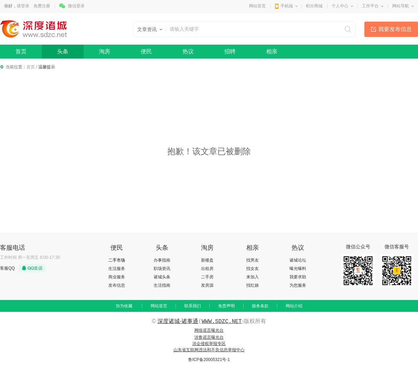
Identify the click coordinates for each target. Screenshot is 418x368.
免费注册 (41, 5)
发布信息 (116, 285)
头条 (62, 51)
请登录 (23, 5)
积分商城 (314, 5)
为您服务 (297, 285)
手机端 (286, 5)
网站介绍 (294, 305)
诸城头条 (162, 277)
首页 (20, 51)
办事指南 (162, 260)
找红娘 (252, 285)
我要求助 (297, 277)
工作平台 (370, 5)
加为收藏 (124, 305)
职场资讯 (162, 268)
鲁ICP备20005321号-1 (209, 359)
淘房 (104, 51)
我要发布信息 (395, 29)
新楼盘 (207, 260)
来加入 (252, 277)
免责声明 (226, 305)
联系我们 (192, 305)
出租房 (207, 268)
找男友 (252, 260)
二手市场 (116, 260)
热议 (188, 51)
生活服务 (116, 268)
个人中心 (340, 5)
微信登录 (76, 5)
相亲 (271, 51)
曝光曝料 (297, 268)
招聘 (229, 51)
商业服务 (116, 277)
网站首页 (257, 5)
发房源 (207, 285)
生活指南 (162, 285)
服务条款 (260, 305)
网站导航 (400, 5)
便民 (146, 51)
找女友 (252, 268)
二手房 (207, 277)
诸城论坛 (297, 260)
